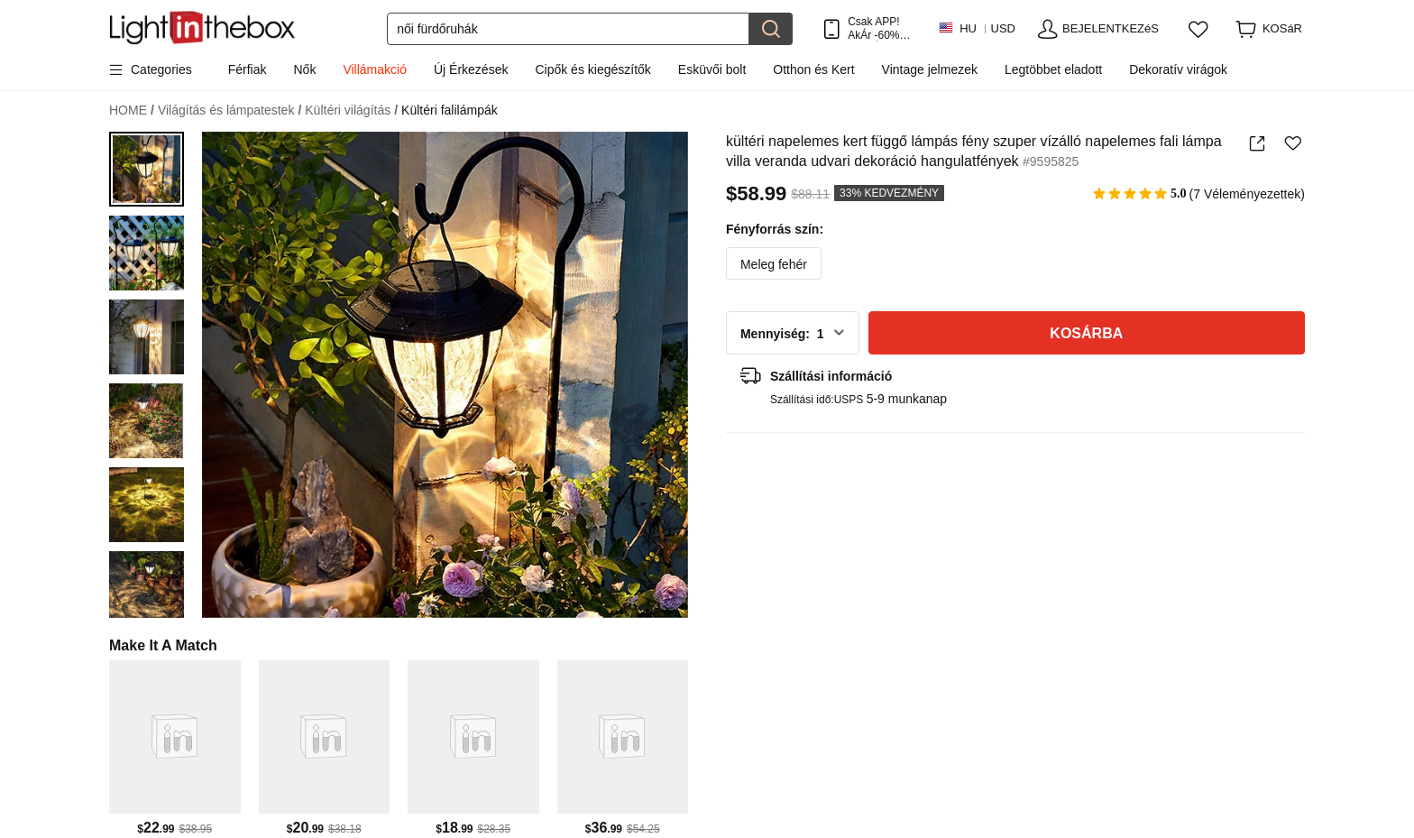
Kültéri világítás (351, 110)
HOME (131, 110)
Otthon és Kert (813, 69)
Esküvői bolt (712, 69)
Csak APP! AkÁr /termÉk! (879, 28)
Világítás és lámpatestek (229, 110)
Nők (305, 69)
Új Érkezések (471, 69)
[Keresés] (568, 29)
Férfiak (247, 69)
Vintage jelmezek (930, 69)
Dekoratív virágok (1178, 69)
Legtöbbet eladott (1053, 69)
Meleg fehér (773, 264)
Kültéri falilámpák (449, 110)
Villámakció (375, 69)
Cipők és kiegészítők (592, 69)
